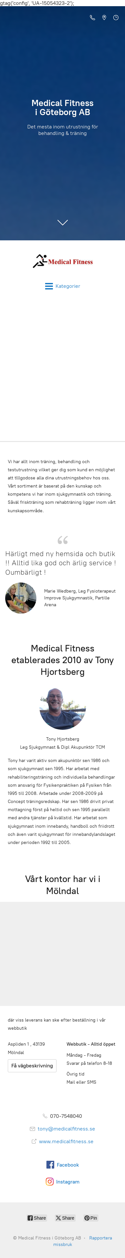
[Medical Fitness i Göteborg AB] (62, 261)
